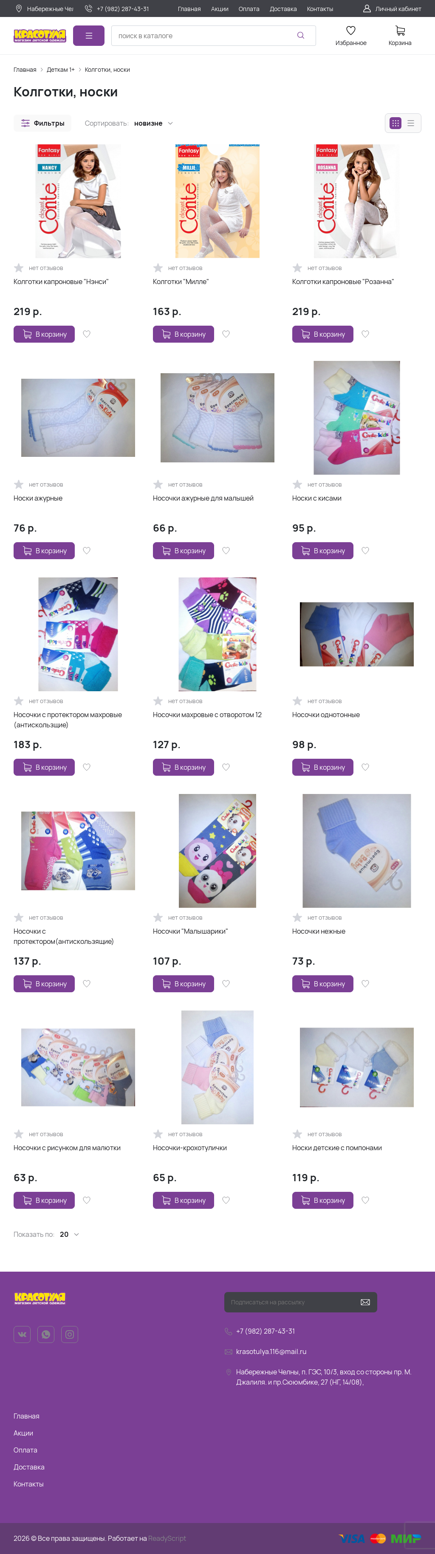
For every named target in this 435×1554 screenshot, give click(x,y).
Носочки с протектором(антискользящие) (64, 936)
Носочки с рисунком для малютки (67, 1147)
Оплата (25, 1450)
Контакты (29, 1484)
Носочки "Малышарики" (190, 931)
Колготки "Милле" (181, 281)
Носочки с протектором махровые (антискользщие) (68, 719)
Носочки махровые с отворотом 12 (207, 714)
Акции (23, 1433)
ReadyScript (167, 1538)
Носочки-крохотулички (190, 1147)
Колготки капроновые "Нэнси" (61, 281)
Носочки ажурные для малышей (203, 498)
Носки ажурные (38, 498)
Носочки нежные (318, 931)
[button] (42, 123)
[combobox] (213, 35)
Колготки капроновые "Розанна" (343, 281)
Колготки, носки (107, 69)
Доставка (29, 1467)
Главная (25, 69)
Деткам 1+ (61, 69)
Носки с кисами (317, 498)
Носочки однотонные (326, 714)
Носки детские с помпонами (337, 1147)
